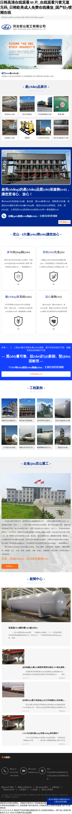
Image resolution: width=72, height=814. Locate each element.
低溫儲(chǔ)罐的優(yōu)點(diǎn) (23, 628)
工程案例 (22, 790)
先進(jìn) (53, 252)
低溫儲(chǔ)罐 (6, 76)
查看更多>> (10, 566)
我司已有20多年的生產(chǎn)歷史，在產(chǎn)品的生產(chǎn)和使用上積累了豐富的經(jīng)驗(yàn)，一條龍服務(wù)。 (18, 263)
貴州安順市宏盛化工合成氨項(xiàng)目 (45, 420)
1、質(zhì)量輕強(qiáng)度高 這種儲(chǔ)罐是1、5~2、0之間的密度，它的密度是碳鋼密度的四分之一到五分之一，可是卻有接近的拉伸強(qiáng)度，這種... (35, 635)
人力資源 (34, 790)
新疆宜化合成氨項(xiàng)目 (9, 420)
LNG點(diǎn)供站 (43, 138)
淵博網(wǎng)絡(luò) (12, 797)
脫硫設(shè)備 (63, 447)
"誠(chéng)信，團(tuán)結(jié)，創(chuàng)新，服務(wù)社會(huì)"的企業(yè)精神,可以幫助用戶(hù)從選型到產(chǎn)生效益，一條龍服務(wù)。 (53, 308)
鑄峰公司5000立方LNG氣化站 (27, 447)
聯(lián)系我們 (47, 790)
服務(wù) (54, 296)
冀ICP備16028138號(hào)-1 (50, 795)
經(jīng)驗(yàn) (18, 252)
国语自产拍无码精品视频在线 (26, 810)
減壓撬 (27, 138)
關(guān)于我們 (7, 787)
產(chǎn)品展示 (42, 787)
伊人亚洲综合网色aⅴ (47, 810)
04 (53, 329)
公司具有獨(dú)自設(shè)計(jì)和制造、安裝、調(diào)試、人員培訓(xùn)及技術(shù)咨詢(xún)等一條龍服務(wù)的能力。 (18, 308)
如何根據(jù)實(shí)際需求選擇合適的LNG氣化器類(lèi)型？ (44, 667)
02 (53, 284)
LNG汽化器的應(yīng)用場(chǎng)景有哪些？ (40, 733)
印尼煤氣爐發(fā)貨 (29, 76)
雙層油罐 (39, 76)
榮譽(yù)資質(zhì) (25, 787)
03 (18, 329)
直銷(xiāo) (18, 296)
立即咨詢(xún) (64, 222)
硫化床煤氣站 (17, 76)
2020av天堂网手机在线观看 (21, 813)
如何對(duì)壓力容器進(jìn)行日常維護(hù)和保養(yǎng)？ (44, 700)
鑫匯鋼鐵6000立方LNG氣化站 (45, 447)
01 (18, 284)
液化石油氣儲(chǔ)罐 (61, 138)
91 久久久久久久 (6, 810)
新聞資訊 (56, 787)
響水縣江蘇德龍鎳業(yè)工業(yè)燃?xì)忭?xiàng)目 (27, 420)
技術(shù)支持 (9, 790)
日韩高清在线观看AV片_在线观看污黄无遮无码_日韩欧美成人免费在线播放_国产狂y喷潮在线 (36, 7)
